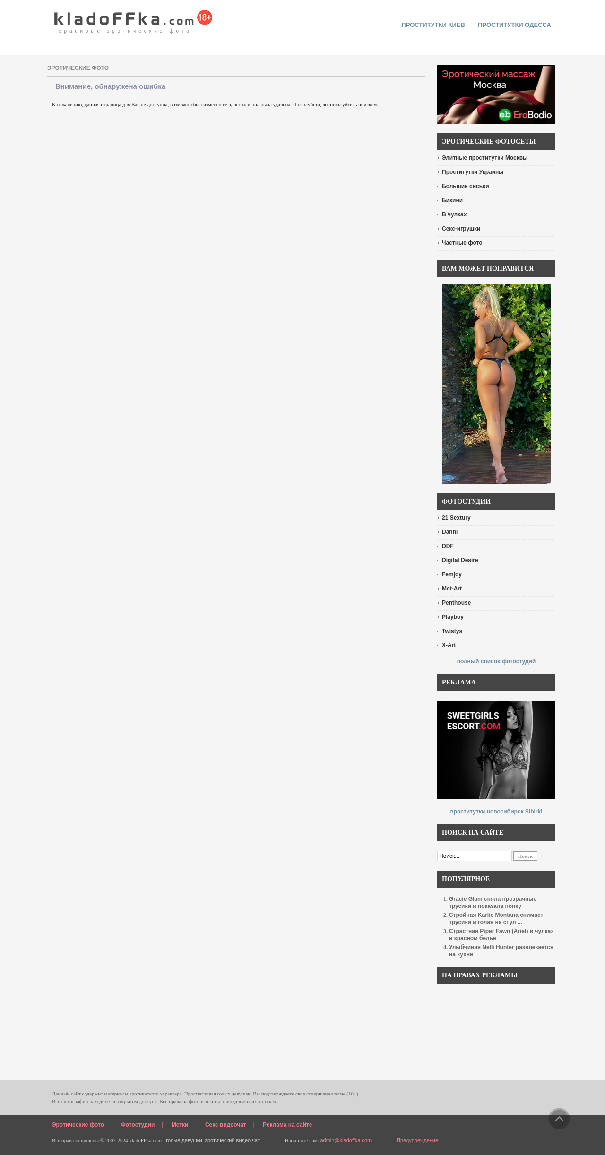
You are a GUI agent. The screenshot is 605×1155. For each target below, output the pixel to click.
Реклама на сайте (287, 1124)
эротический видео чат (232, 1140)
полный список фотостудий (496, 661)
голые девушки (184, 1140)
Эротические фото (78, 1124)
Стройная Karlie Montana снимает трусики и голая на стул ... (496, 918)
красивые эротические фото (133, 18)
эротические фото (78, 68)
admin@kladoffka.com (346, 1140)
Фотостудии (138, 1124)
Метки (180, 1124)
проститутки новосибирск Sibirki (496, 811)
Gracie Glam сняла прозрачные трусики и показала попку (492, 902)
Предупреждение (417, 1140)
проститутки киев (433, 24)
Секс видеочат (225, 1124)
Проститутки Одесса (514, 24)
